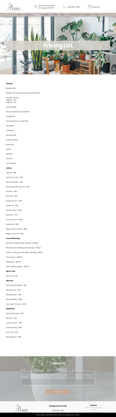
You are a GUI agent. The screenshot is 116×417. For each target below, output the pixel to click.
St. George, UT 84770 (46, 8)
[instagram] (24, 415)
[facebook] (20, 415)
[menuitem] (19, 14)
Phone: (74, 370)
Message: (24, 377)
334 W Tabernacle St (46, 5)
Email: (49, 370)
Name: (23, 370)
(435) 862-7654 (73, 7)
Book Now (96, 7)
